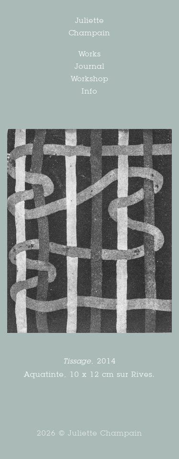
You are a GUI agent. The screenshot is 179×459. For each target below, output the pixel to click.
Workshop (90, 78)
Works (89, 53)
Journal (89, 66)
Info (89, 91)
